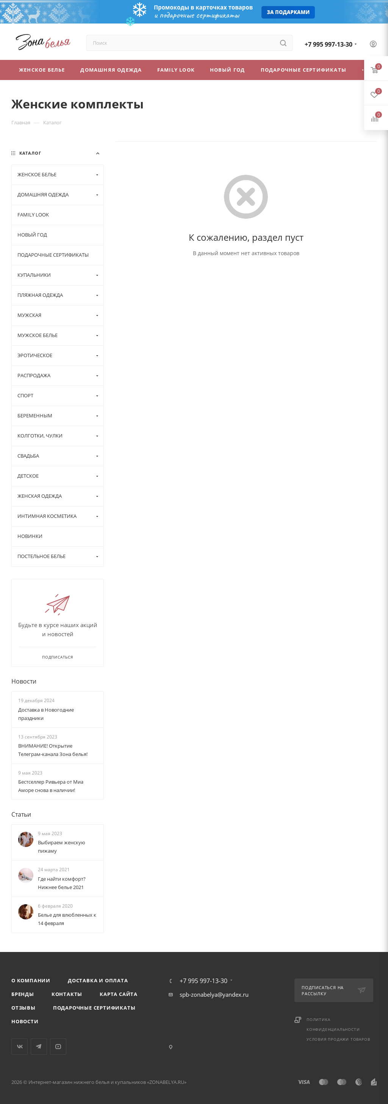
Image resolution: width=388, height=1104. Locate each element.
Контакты (67, 994)
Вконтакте (19, 1046)
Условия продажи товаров (338, 1039)
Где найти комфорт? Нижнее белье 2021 (62, 883)
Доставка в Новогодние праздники (46, 713)
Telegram (39, 1046)
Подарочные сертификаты (94, 1007)
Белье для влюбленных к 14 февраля (67, 919)
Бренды (22, 994)
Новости (23, 681)
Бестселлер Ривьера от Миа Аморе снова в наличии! (50, 786)
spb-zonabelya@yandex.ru (214, 994)
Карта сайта (119, 994)
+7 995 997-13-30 (328, 44)
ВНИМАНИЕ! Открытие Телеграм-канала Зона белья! (53, 749)
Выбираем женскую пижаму (61, 846)
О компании (30, 980)
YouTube (58, 1046)
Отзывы (23, 1007)
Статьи (21, 814)
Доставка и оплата (98, 980)
